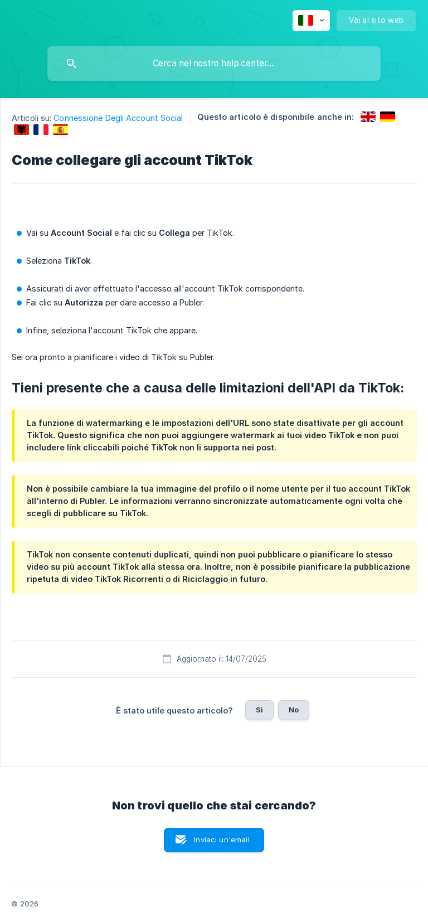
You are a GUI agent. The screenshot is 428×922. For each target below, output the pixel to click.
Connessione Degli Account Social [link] (118, 118)
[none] (311, 20)
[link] (368, 116)
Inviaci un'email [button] (221, 839)
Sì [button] (259, 709)
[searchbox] (214, 63)
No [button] (294, 709)
